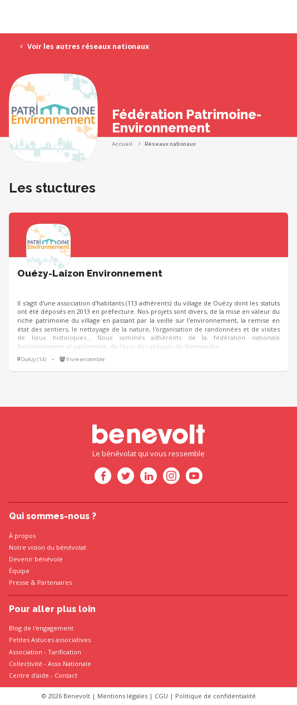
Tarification (64, 652)
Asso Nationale (69, 663)
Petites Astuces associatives (50, 639)
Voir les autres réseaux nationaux (84, 46)
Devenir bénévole (36, 559)
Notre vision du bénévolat (47, 547)
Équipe (19, 570)
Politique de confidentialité (215, 696)
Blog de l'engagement (41, 628)
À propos (22, 535)
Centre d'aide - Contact (43, 675)
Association (25, 652)
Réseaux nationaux (170, 144)
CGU (161, 696)
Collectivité (25, 663)
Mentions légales (122, 696)
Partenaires (54, 582)
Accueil (122, 144)
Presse (19, 582)
